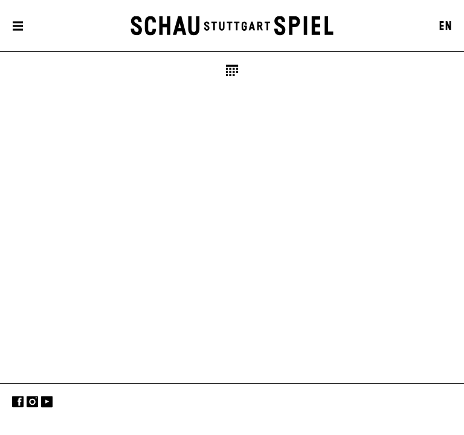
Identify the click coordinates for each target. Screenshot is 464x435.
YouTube (47, 401)
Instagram (32, 401)
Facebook (18, 401)
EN (445, 26)
